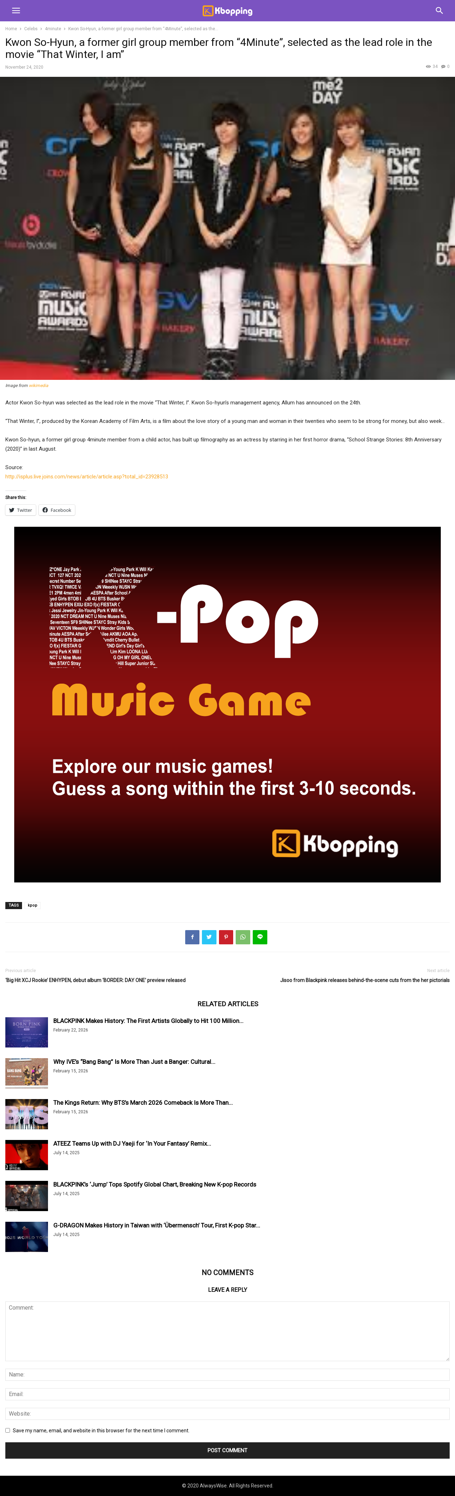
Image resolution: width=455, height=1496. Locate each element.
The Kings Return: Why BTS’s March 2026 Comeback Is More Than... (143, 1102)
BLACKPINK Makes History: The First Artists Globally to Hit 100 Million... (148, 1020)
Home (11, 28)
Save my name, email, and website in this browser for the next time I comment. (101, 1430)
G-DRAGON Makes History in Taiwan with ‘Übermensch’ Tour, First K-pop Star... (156, 1225)
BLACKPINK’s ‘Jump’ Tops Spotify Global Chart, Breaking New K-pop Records (154, 1184)
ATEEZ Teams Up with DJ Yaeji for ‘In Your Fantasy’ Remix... (132, 1143)
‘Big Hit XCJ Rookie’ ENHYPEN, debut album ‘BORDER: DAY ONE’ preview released (95, 980)
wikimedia (38, 385)
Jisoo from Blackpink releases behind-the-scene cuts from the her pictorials (365, 980)
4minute (53, 28)
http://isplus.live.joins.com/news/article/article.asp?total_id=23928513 (86, 476)
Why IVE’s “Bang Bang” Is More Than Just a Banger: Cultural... (134, 1061)
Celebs (31, 28)
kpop (32, 905)
